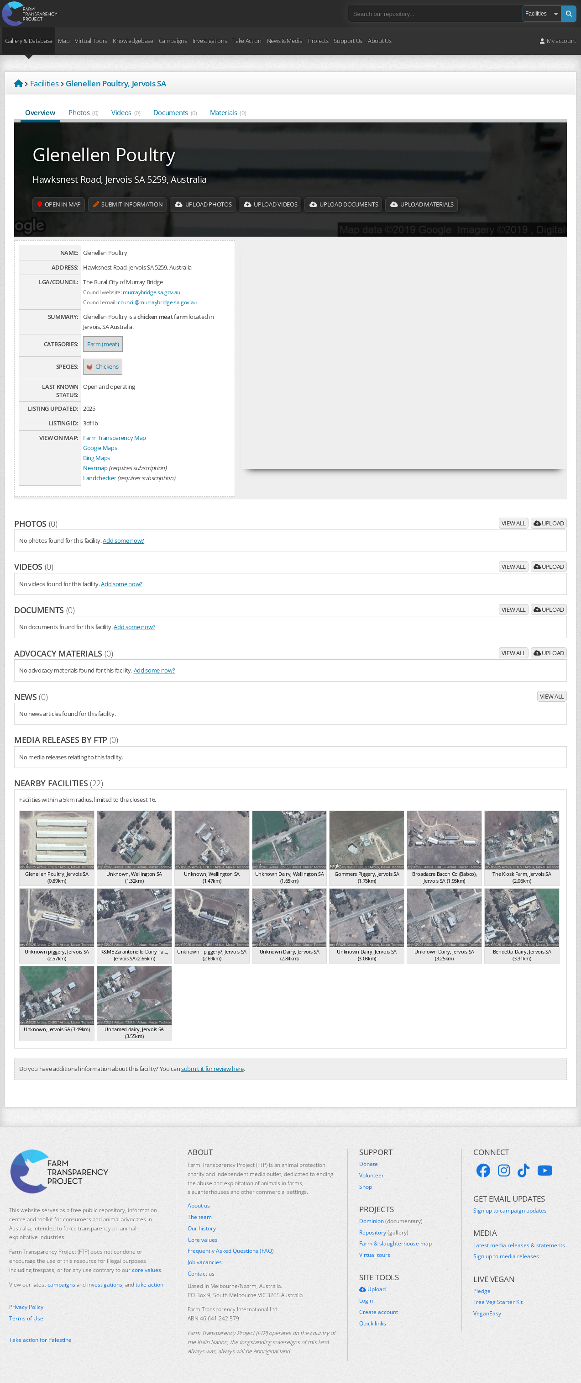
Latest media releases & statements (519, 1245)
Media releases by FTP (66, 739)
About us (199, 1205)
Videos (126, 112)
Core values (203, 1240)
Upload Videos (291, 204)
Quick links (372, 1323)
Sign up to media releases (506, 1256)
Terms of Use (26, 1318)
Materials (228, 112)
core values (146, 1270)
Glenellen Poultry (103, 154)
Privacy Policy (26, 1307)
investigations (104, 1284)
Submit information (137, 204)
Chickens (102, 366)
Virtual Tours (91, 41)
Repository (383, 1232)
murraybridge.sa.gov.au (151, 292)
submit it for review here (212, 1069)
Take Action (246, 41)
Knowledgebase (133, 41)
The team (200, 1217)
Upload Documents (371, 204)
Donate (368, 1164)
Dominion (391, 1221)
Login (366, 1300)
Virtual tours (374, 1255)
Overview (40, 112)
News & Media (285, 41)
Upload (549, 523)
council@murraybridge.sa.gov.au (157, 302)
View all (514, 523)
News (30, 696)
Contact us (201, 1273)
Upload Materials (457, 204)
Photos (83, 112)
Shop (365, 1187)
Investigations (210, 41)
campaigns (61, 1284)
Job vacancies (205, 1262)
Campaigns (173, 41)
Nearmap (95, 468)
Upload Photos (219, 204)
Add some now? (123, 540)
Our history (202, 1228)
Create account (378, 1312)
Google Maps (100, 448)
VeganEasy (487, 1313)
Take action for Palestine (40, 1340)
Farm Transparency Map (114, 438)
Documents (175, 112)
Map (63, 41)
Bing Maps (96, 458)
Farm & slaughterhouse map (395, 1243)
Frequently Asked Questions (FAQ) (231, 1251)
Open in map (62, 204)
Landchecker (99, 478)
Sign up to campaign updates (510, 1210)
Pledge (482, 1291)
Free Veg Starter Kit (498, 1302)
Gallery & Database (28, 41)
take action (149, 1284)
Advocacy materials (63, 653)
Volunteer (371, 1175)
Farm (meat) (103, 344)
